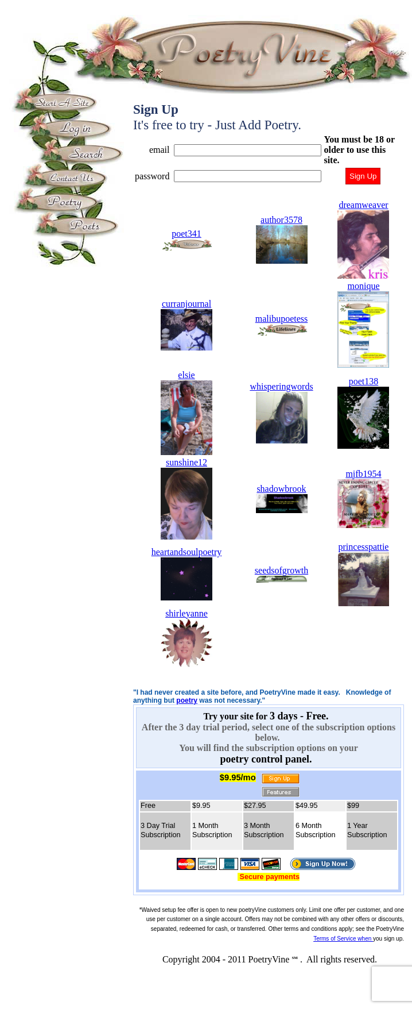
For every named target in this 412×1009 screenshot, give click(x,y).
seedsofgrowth (281, 574)
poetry (186, 700)
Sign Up (362, 176)
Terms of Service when (343, 938)
